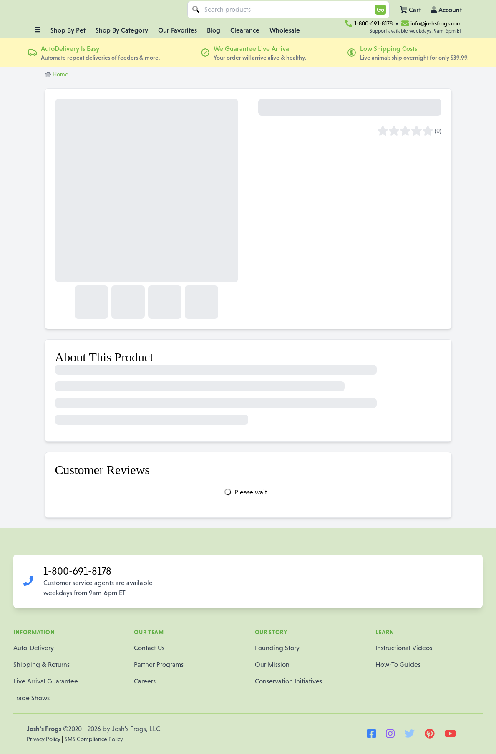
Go (380, 9)
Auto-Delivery (33, 647)
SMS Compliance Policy (94, 739)
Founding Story (277, 647)
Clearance (244, 30)
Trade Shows (31, 697)
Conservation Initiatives (288, 681)
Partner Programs (159, 664)
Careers (145, 681)
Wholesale (284, 30)
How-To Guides (397, 664)
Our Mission (272, 664)
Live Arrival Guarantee (45, 681)
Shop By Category (122, 30)
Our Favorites (177, 30)
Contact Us (149, 647)
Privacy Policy (44, 739)
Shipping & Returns (41, 664)
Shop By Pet (68, 30)
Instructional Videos (403, 647)
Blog (213, 30)
